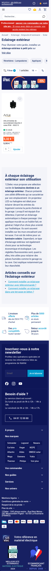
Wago (9, 456)
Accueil (5, 35)
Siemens (21, 456)
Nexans (36, 443)
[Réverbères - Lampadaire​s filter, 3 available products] (15, 61)
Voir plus (6, 52)
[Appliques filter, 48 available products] (36, 61)
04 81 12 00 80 (18, 418)
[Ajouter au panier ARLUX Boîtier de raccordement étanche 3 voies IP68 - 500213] (17, 149)
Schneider (11, 443)
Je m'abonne (35, 373)
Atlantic (10, 452)
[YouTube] (20, 383)
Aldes (21, 452)
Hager (22, 447)
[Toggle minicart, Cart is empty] (45, 9)
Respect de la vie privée (12, 505)
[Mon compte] (40, 9)
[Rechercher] (43, 16)
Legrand (24, 443)
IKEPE (32, 447)
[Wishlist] (29, 9)
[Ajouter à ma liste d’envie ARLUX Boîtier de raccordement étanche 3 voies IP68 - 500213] (20, 99)
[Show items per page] (34, 70)
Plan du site (7, 508)
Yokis (32, 456)
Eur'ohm (11, 447)
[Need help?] (34, 3)
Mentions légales (9, 498)
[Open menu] (3, 9)
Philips (23, 461)
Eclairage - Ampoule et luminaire (25, 35)
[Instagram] (13, 383)
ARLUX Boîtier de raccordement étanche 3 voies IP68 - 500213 (12, 123)
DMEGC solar (35, 452)
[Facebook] (6, 383)
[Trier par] (42, 70)
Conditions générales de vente (15, 501)
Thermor (11, 461)
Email (9, 373)
